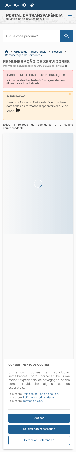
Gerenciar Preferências (39, 440)
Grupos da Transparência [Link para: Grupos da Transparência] (30, 51)
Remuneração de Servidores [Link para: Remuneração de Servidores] (23, 55)
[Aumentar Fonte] (8, 5)
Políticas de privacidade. (38, 397)
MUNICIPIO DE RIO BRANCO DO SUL (25, 19)
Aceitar (39, 418)
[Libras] (32, 5)
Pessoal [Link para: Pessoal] (57, 51)
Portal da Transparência (34, 15)
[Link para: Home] (6, 51)
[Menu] (70, 17)
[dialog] (39, 404)
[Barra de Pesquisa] (31, 36)
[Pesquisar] (66, 36)
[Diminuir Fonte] (16, 5)
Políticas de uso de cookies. (41, 394)
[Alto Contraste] (24, 5)
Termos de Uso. (33, 401)
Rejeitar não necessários (39, 429)
